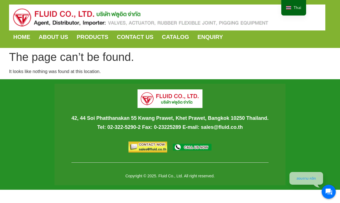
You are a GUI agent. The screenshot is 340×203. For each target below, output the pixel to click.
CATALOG (175, 37)
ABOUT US (53, 37)
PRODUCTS (92, 37)
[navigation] (293, 8)
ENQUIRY (210, 37)
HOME (21, 37)
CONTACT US (135, 37)
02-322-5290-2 (124, 127)
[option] (294, 7)
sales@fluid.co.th (222, 127)
